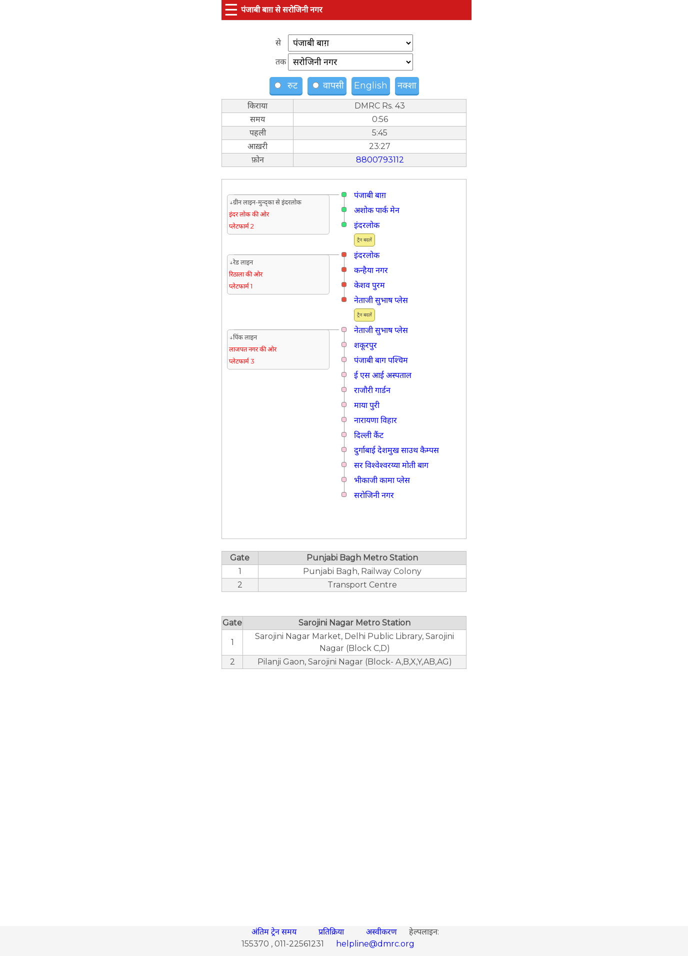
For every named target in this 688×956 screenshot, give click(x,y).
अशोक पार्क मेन (377, 210)
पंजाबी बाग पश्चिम (381, 360)
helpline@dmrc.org (375, 943)
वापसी (328, 85)
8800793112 (380, 159)
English (371, 85)
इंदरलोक (367, 225)
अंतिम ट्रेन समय (275, 931)
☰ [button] (231, 10)
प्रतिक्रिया (332, 931)
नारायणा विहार (375, 420)
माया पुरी (367, 405)
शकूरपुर (365, 345)
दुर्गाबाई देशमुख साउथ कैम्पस (396, 450)
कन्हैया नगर (371, 270)
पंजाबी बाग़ (370, 195)
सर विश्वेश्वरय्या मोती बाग (391, 465)
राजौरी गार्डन (372, 390)
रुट (287, 85)
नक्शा (407, 85)
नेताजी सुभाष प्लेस (381, 300)
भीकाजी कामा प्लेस (382, 480)
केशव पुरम (369, 285)
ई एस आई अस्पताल (383, 375)
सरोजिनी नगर (374, 495)
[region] (344, 792)
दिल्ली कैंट (369, 435)
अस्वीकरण (382, 931)
